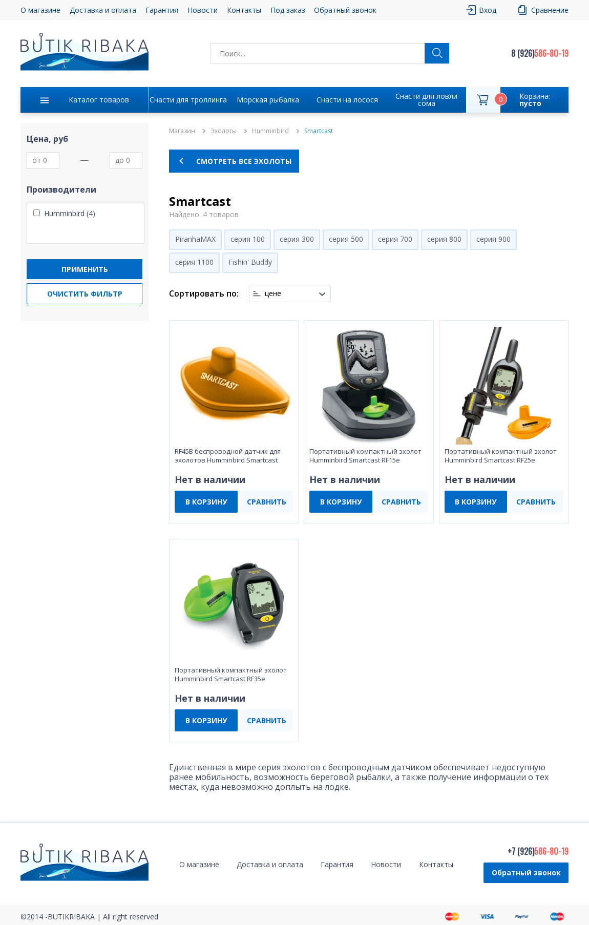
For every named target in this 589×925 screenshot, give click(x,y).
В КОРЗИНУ (206, 502)
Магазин (182, 131)
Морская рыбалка (268, 99)
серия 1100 (194, 262)
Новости (202, 10)
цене (273, 293)
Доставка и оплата (103, 10)
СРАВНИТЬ (266, 502)
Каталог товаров (99, 99)
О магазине (40, 10)
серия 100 (247, 239)
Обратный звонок (345, 10)
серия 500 (346, 239)
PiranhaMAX (195, 239)
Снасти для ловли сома (426, 99)
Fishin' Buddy (250, 262)
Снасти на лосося (347, 99)
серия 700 (395, 239)
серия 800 (444, 239)
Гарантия (161, 10)
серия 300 (297, 239)
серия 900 (493, 239)
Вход (487, 10)
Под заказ (287, 10)
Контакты (244, 10)
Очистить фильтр (84, 294)
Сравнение (550, 10)
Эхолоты (224, 131)
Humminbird (270, 131)
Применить (84, 269)
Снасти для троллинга (188, 99)
